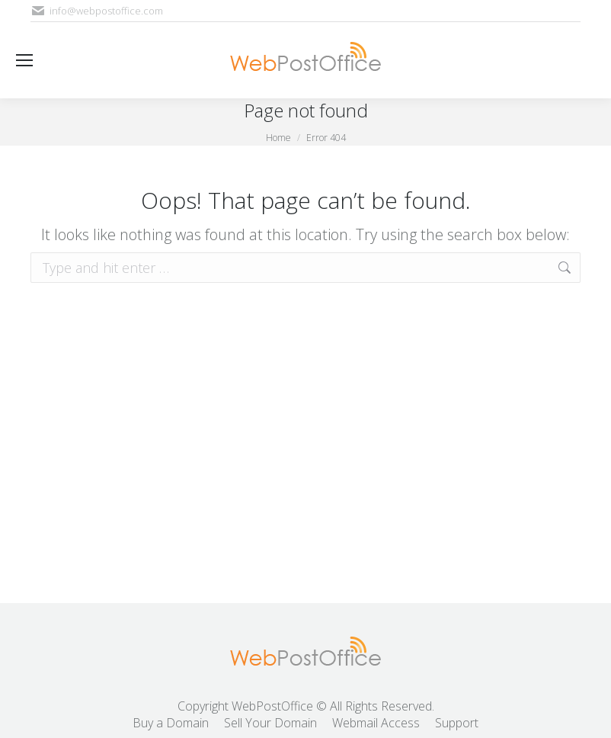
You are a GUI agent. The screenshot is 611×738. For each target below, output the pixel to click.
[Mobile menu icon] (24, 60)
